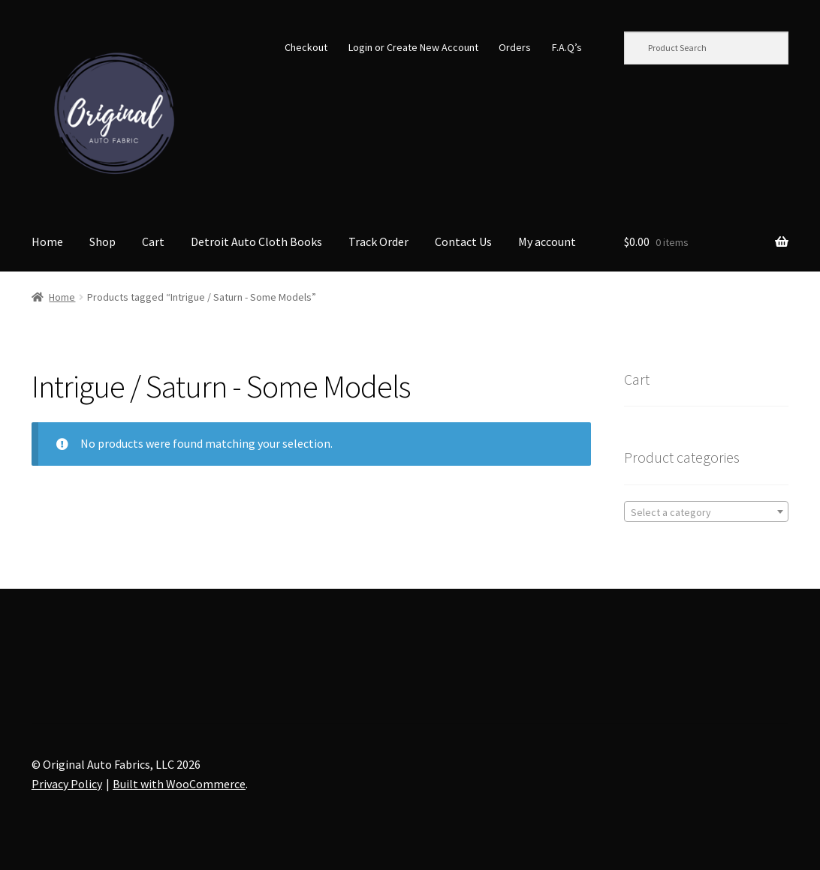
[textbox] (706, 512)
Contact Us (463, 241)
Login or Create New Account (413, 47)
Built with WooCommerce (179, 783)
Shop (102, 241)
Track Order (378, 241)
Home (47, 241)
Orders (515, 47)
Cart (153, 241)
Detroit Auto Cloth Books (256, 241)
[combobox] (706, 511)
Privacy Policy (67, 783)
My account (547, 241)
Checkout (306, 47)
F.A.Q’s (567, 47)
